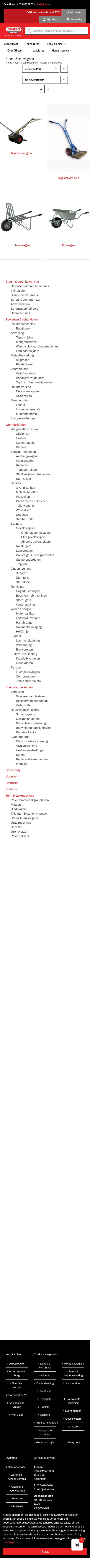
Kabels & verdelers (28, 658)
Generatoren (24, 663)
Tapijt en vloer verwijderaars (34, 382)
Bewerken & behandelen (22, 319)
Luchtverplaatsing (28, 640)
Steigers (16, 523)
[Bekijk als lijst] (48, 89)
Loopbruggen (25, 550)
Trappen (21, 564)
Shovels (16, 827)
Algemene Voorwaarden (17, 1488)
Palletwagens (25, 460)
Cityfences (23, 433)
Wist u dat (17, 1414)
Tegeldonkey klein (68, 178)
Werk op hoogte (21, 609)
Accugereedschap (23, 418)
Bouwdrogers (25, 649)
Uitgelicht (12, 776)
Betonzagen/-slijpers (24, 308)
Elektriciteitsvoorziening (32, 741)
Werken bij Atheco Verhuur (17, 1477)
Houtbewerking (21, 386)
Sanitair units (24, 519)
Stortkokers (23, 478)
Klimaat (16, 636)
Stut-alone (23, 582)
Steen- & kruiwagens (24, 818)
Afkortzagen (24, 395)
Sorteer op (33, 69)
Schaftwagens (25, 714)
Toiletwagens (25, 505)
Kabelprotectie (25, 442)
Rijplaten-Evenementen (32, 759)
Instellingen (10, 1542)
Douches (22, 514)
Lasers (20, 404)
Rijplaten (22, 465)
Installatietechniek (23, 324)
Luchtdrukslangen (28, 672)
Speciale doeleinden (19, 687)
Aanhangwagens (27, 456)
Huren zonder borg (17, 1373)
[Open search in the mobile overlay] (56, 31)
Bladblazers (19, 809)
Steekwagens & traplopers (33, 474)
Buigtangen (23, 328)
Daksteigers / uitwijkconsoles (35, 555)
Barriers (21, 447)
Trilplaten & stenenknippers (29, 813)
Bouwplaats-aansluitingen (33, 727)
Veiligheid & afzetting (24, 429)
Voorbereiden (19, 368)
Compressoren (26, 676)
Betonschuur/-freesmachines (30, 286)
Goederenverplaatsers (31, 696)
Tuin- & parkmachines (20, 795)
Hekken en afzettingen (30, 750)
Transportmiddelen (23, 451)
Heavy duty (13, 770)
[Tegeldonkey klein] (68, 138)
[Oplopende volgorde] (64, 69)
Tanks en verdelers (28, 681)
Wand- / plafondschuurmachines (37, 346)
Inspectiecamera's (28, 409)
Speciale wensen (17, 1385)
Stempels (22, 577)
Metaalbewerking (22, 355)
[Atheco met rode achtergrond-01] (14, 26)
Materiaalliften (25, 613)
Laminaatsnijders (27, 351)
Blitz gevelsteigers (33, 537)
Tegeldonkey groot (21, 153)
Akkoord (45, 1552)
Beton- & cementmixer (25, 299)
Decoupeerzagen (27, 391)
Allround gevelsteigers (36, 541)
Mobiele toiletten (27, 492)
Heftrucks (12, 782)
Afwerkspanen (20, 304)
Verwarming (24, 645)
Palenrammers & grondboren (30, 800)
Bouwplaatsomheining (31, 723)
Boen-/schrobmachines (31, 595)
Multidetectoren (26, 413)
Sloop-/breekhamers (24, 295)
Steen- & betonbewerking (22, 281)
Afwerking (17, 333)
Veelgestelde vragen (16, 1405)
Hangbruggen (25, 622)
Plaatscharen (25, 364)
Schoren (21, 573)
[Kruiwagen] (68, 218)
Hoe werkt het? (17, 1395)
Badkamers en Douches (32, 501)
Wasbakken (23, 510)
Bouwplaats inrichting (25, 709)
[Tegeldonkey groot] (21, 126)
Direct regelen (17, 1363)
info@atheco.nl (43, 4)
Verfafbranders (25, 373)
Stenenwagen (22, 245)
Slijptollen (22, 359)
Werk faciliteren (16, 424)
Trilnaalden (18, 290)
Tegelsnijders (25, 337)
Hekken (21, 438)
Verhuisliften (24, 705)
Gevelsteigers (25, 528)
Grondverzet (19, 831)
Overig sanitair (25, 487)
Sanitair (16, 483)
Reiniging (17, 586)
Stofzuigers (23, 600)
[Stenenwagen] (21, 218)
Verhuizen (17, 691)
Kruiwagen (68, 245)
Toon (34, 79)
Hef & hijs (22, 631)
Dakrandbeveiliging (29, 627)
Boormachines (20, 313)
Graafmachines (21, 822)
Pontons (11, 789)
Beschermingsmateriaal (32, 700)
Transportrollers (26, 469)
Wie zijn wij (17, 1506)
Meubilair (22, 763)
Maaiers (16, 804)
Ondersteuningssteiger (36, 532)
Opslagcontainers (28, 718)
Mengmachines (26, 342)
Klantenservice (17, 1467)
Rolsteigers (23, 546)
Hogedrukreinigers (28, 591)
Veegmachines (26, 604)
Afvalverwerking (26, 745)
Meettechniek (20, 400)
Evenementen (20, 736)
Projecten (17, 1498)
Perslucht (17, 667)
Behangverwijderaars (30, 377)
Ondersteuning (21, 568)
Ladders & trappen (28, 618)
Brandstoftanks (26, 732)
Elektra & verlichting (24, 654)
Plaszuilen (23, 496)
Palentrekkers (20, 836)
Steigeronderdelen (28, 559)
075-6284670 (45, 1485)
